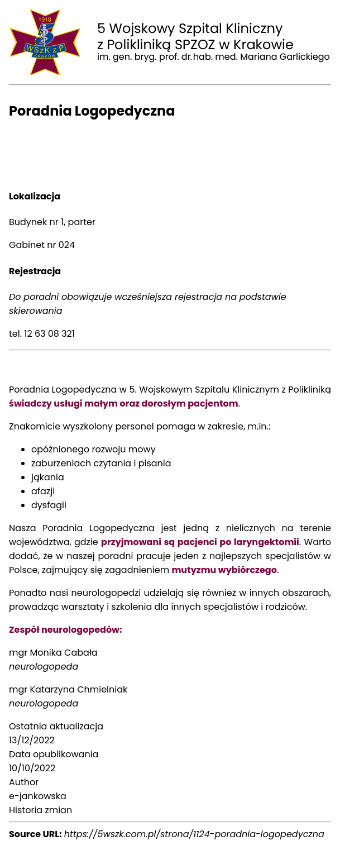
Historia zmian (40, 810)
